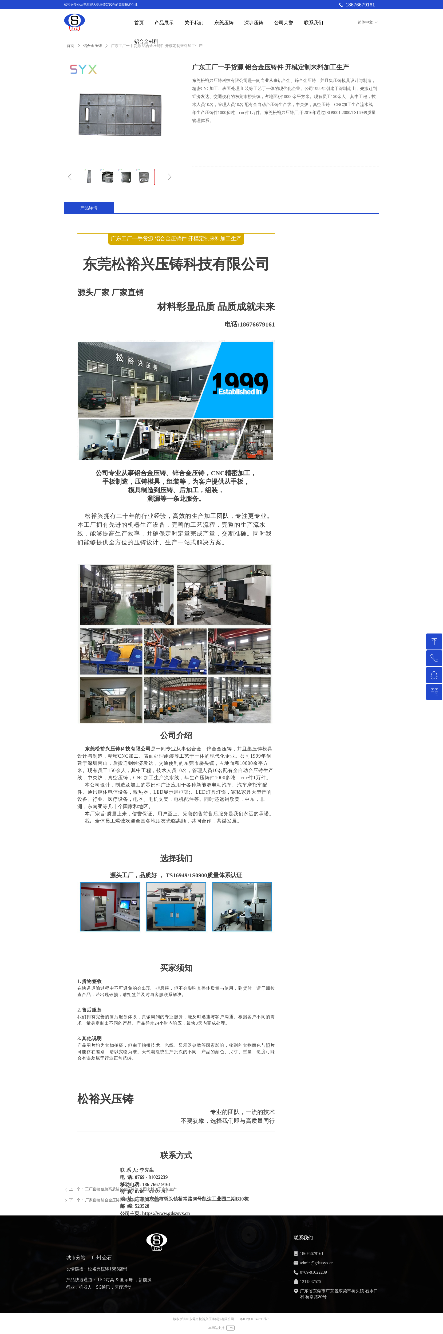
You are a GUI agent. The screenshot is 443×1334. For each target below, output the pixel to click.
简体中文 (365, 22)
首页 (70, 46)
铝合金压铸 (92, 46)
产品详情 (88, 208)
